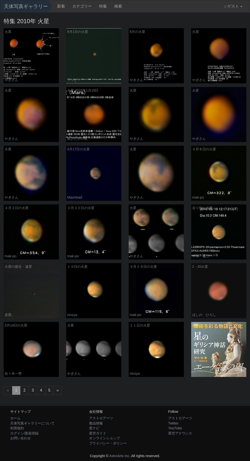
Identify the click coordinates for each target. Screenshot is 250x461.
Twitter (173, 423)
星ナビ (94, 428)
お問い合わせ (20, 438)
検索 (118, 6)
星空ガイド (97, 433)
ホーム (15, 418)
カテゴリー (82, 6)
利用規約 (17, 428)
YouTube (175, 428)
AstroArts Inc (119, 456)
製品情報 (96, 423)
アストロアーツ (101, 418)
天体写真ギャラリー (26, 6)
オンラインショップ (104, 438)
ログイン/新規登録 (24, 433)
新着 (61, 6)
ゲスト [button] (233, 6)
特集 (103, 6)
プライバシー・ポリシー (108, 443)
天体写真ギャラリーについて (32, 423)
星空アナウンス (180, 433)
